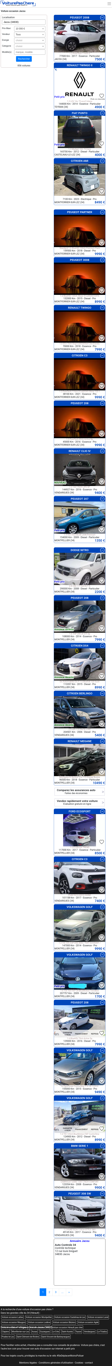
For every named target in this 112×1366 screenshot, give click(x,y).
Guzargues (45, 1331)
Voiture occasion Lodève (39, 1322)
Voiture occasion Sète (40, 1327)
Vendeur (6, 34)
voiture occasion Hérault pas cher (67, 1327)
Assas (34, 1331)
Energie (5, 40)
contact (89, 1362)
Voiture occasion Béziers (64, 1322)
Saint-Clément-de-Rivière (28, 1337)
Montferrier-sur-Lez (20, 1331)
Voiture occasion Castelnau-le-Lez (69, 1317)
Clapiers (5, 1331)
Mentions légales (28, 1362)
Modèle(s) (7, 52)
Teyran (78, 1331)
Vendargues (89, 1331)
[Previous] (69, 1292)
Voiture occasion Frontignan (14, 1327)
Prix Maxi (6, 28)
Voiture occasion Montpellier (39, 1317)
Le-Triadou (102, 1331)
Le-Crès (55, 1331)
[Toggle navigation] (109, 3)
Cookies (79, 1362)
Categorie (6, 46)
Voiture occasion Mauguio (13, 1322)
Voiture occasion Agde (88, 1322)
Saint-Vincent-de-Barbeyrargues (55, 1337)
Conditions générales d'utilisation (56, 1362)
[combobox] (29, 28)
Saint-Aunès (67, 1331)
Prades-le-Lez (8, 1337)
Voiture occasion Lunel (98, 1317)
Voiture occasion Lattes (12, 1317)
